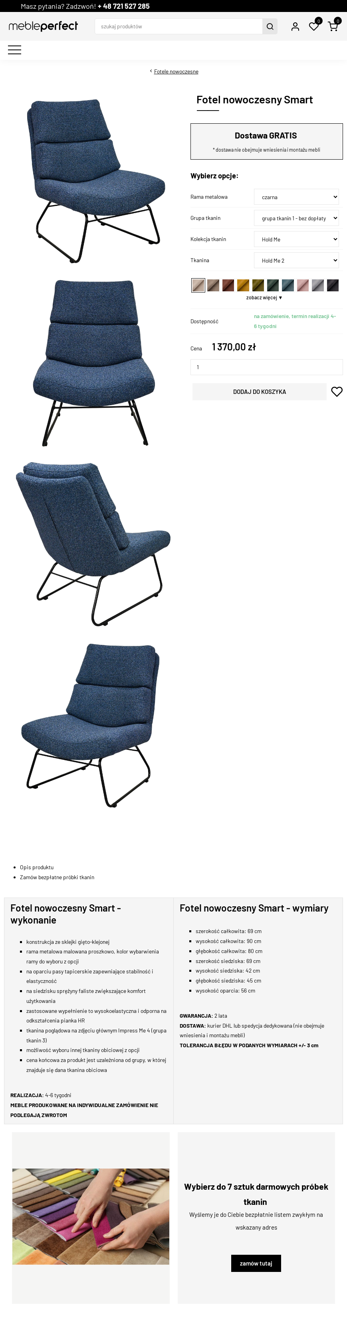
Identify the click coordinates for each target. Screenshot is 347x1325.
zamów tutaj (256, 1263)
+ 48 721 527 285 (124, 6)
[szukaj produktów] (179, 26)
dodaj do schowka (337, 392)
